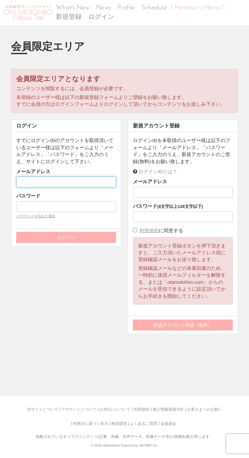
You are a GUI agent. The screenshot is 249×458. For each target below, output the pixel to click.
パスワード (28, 196)
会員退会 (168, 423)
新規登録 (69, 17)
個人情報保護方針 (168, 409)
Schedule (154, 8)
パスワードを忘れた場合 (35, 216)
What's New (72, 8)
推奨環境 (119, 423)
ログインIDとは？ (157, 171)
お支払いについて (115, 409)
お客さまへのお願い (204, 409)
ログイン (101, 17)
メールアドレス (33, 171)
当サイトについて (42, 409)
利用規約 (149, 230)
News (103, 8)
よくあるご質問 (143, 423)
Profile (126, 8)
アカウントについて (78, 409)
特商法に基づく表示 (90, 423)
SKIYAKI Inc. (148, 445)
